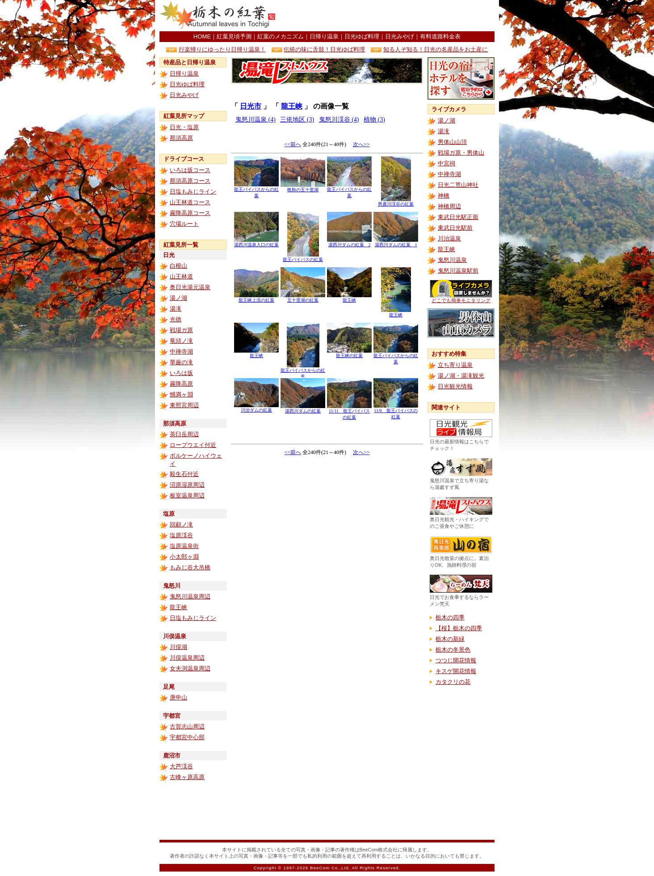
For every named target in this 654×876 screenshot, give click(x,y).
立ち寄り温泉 (455, 365)
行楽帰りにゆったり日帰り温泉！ (222, 49)
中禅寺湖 (181, 351)
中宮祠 (446, 163)
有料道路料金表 (440, 36)
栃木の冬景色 (453, 649)
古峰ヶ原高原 (187, 777)
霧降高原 (181, 383)
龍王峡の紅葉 (349, 353)
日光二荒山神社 (458, 184)
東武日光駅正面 (458, 217)
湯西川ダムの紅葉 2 (349, 242)
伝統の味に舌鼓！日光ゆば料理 (324, 49)
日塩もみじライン (193, 191)
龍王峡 (178, 607)
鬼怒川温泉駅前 (458, 270)
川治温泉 (449, 238)
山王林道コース (190, 202)
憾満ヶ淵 (181, 394)
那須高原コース (190, 180)
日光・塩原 (184, 127)
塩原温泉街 (184, 546)
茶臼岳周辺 (184, 434)
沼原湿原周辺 (187, 484)
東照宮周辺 (184, 405)
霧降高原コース (190, 213)
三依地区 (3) (297, 119)
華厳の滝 (181, 362)
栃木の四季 (450, 617)
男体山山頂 (452, 142)
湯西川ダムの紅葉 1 (395, 242)
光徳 (175, 319)
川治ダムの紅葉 (256, 408)
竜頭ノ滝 (181, 340)
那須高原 (181, 138)
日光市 (250, 106)
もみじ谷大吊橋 (190, 567)
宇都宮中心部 (187, 737)
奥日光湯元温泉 (190, 287)
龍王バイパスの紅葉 (303, 257)
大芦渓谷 (181, 766)
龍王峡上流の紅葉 (256, 298)
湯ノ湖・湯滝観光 (461, 375)
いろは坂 (181, 373)
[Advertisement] (390, 15)
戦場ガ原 (181, 330)
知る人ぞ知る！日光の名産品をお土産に (435, 49)
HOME (202, 36)
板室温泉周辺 (187, 495)
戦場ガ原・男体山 (461, 152)
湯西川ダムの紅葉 (303, 408)
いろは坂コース (190, 170)
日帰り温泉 (324, 36)
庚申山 (178, 697)
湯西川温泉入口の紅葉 (256, 242)
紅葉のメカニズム (280, 36)
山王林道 (181, 276)
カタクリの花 (453, 681)
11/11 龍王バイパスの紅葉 (349, 412)
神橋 (443, 195)
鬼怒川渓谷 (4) (339, 119)
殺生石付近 (184, 474)
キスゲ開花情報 (456, 671)
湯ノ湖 (178, 298)
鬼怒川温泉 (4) (255, 119)
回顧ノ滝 (181, 524)
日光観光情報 (455, 386)
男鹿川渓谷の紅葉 (396, 201)
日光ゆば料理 (361, 36)
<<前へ (292, 144)
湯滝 (175, 308)
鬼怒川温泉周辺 (190, 596)
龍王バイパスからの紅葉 (256, 190)
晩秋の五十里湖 (303, 187)
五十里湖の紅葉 (303, 298)
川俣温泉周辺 (187, 657)
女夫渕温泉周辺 (190, 668)
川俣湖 (178, 647)
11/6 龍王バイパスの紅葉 (395, 411)
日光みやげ (399, 36)
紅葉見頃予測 (234, 36)
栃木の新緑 (450, 639)
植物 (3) (374, 119)
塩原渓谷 (181, 535)
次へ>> (361, 144)
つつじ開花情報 (456, 660)
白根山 (178, 265)
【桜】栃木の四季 (459, 628)
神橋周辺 (449, 206)
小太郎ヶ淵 (184, 556)
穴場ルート (184, 223)
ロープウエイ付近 (193, 445)
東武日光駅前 (455, 227)
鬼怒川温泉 (452, 260)
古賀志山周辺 (187, 726)
